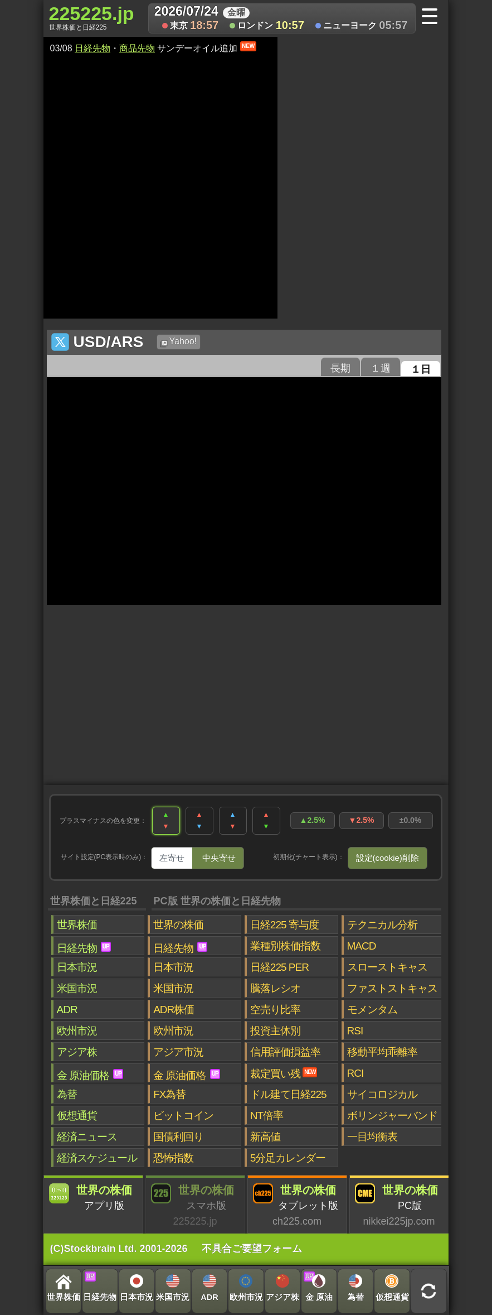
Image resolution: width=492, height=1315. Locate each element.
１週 (381, 368)
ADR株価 (173, 1009)
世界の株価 (178, 925)
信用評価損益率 (285, 1052)
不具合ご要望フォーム (252, 1248)
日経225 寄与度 (284, 925)
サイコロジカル (382, 1094)
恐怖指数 (173, 1158)
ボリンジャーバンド (392, 1115)
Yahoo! (178, 342)
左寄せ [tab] (171, 858)
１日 (421, 369)
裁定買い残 (284, 1073)
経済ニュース (87, 1137)
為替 (67, 1094)
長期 (340, 368)
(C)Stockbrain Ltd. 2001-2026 (119, 1248)
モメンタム (372, 1009)
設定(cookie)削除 (387, 858)
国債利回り (178, 1137)
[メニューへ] (433, 17)
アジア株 (77, 1052)
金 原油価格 (90, 1075)
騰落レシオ (275, 988)
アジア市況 (178, 1052)
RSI (355, 1031)
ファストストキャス (392, 988)
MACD (361, 946)
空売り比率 (275, 1009)
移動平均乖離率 (382, 1052)
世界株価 (77, 925)
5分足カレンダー (288, 1158)
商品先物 (137, 48)
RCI (355, 1073)
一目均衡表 (372, 1137)
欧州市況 (77, 1031)
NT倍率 (266, 1115)
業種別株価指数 (285, 946)
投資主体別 (275, 1031)
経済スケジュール (97, 1158)
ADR (67, 1009)
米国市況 (77, 988)
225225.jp (91, 17)
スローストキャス (387, 967)
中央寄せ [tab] (219, 858)
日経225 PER (279, 967)
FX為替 (169, 1094)
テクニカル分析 (382, 925)
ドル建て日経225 (288, 1094)
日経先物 (92, 48)
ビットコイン (183, 1115)
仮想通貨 (77, 1115)
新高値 (265, 1137)
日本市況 (77, 967)
